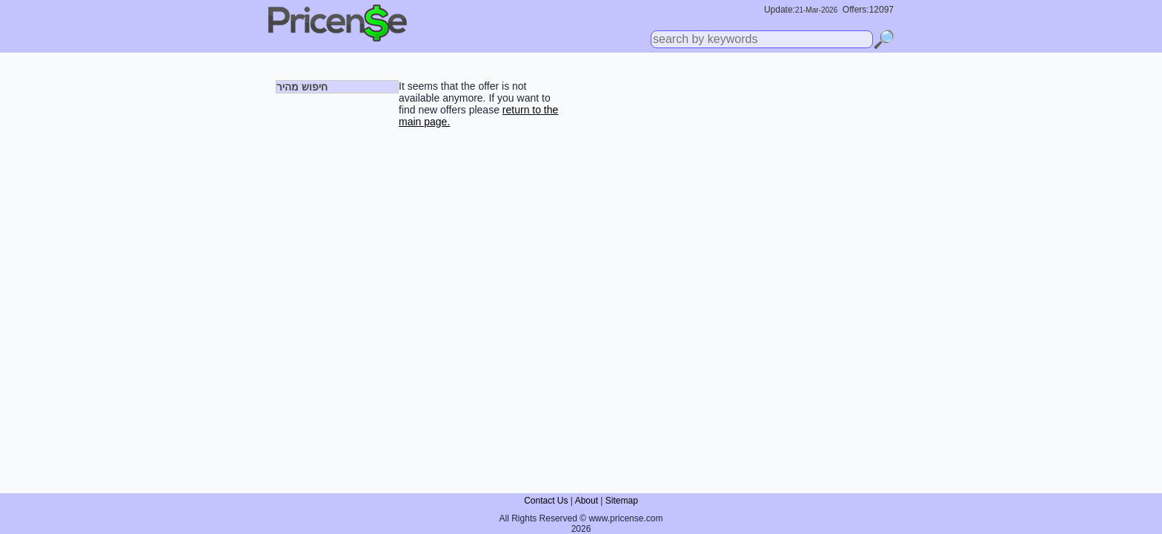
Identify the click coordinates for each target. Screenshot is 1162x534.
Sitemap (621, 500)
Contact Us (546, 500)
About (586, 500)
